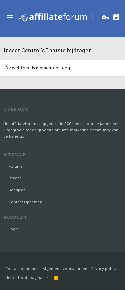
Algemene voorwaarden (65, 268)
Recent (15, 178)
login (14, 229)
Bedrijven (17, 190)
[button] (10, 17)
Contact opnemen (25, 202)
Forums (16, 166)
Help (9, 277)
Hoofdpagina (30, 277)
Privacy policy (103, 268)
